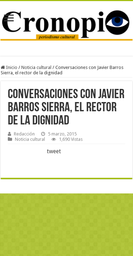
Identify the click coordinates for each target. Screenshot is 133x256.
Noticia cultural (36, 67)
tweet (54, 151)
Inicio (9, 67)
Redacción (24, 134)
